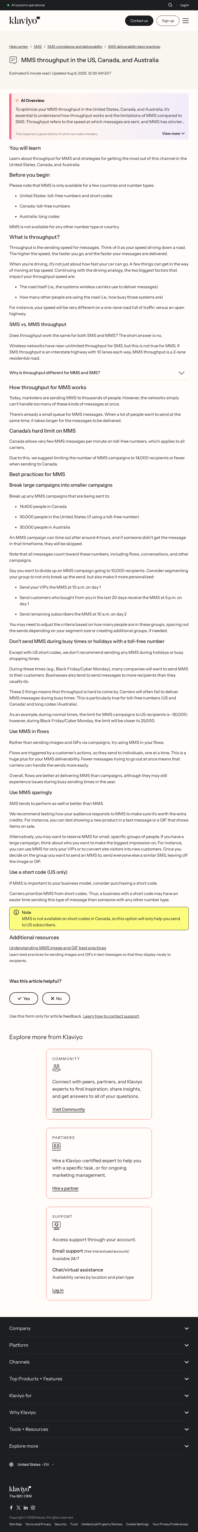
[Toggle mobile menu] (186, 21)
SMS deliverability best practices (134, 46)
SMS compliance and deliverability (74, 46)
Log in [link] (58, 1290)
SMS (38, 46)
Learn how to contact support (111, 1016)
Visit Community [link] (68, 1109)
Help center (18, 46)
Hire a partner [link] (65, 1188)
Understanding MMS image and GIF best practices (57, 947)
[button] (23, 998)
